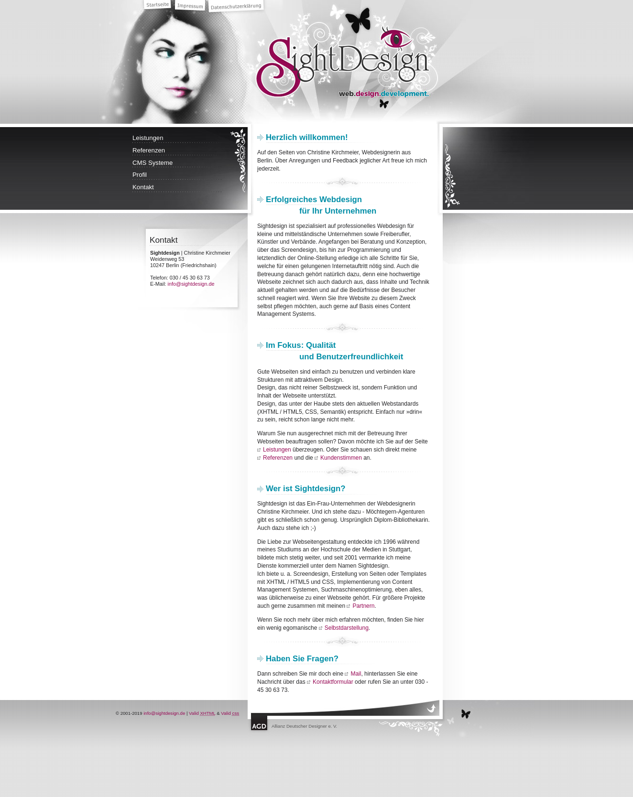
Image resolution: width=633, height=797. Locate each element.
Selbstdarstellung (347, 628)
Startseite (159, 6)
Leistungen (148, 137)
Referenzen (148, 150)
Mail (355, 673)
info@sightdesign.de (191, 284)
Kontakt (143, 187)
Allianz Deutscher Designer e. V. (304, 726)
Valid (202, 713)
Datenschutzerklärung (237, 7)
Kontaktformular (333, 682)
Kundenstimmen (341, 457)
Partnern (363, 606)
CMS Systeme (152, 162)
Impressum (191, 7)
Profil (139, 174)
